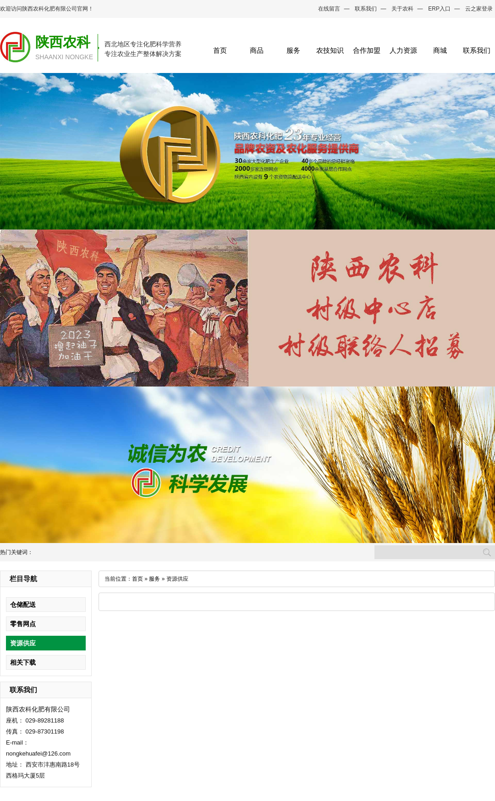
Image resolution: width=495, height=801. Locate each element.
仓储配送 (23, 604)
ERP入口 (439, 9)
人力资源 (403, 50)
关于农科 (402, 9)
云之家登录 (479, 9)
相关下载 (23, 662)
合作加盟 (366, 50)
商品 (257, 50)
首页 (220, 50)
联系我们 (366, 9)
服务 (293, 50)
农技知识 (330, 50)
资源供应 (23, 643)
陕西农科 (62, 42)
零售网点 (23, 623)
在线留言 (329, 9)
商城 (440, 50)
